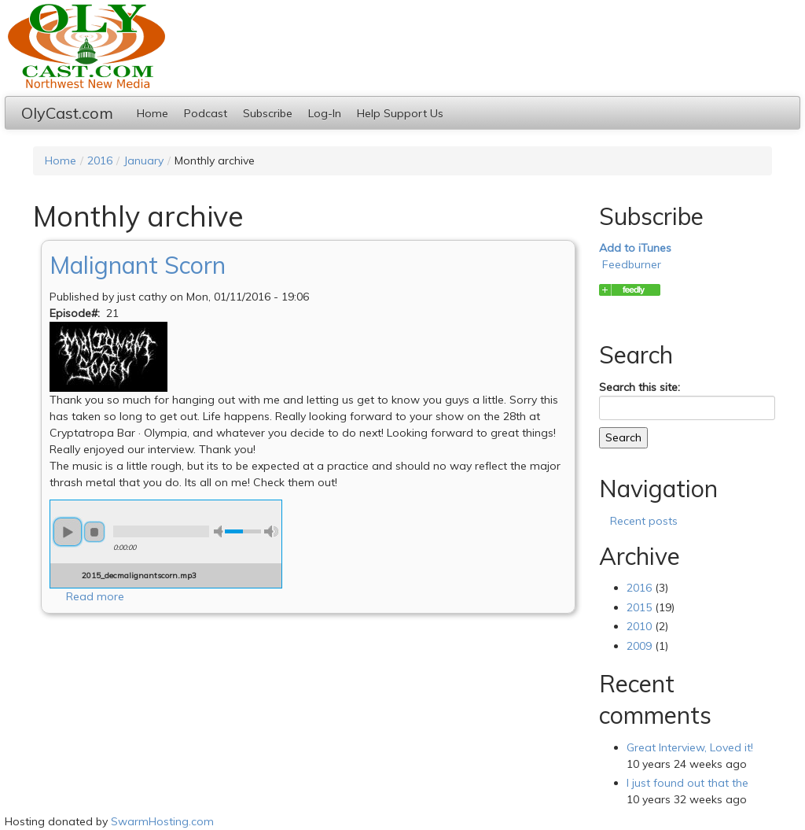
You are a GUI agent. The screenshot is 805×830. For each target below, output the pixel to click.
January (143, 160)
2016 (99, 160)
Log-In (324, 113)
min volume (221, 531)
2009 (639, 646)
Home (152, 113)
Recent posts (644, 521)
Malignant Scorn (138, 265)
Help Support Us (400, 113)
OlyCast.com (67, 113)
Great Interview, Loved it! (690, 747)
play (67, 532)
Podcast (205, 113)
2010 (639, 626)
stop (94, 532)
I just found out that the (687, 783)
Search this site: (639, 387)
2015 (639, 607)
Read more (95, 596)
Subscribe (267, 113)
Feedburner (631, 264)
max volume (271, 531)
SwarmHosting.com (162, 821)
